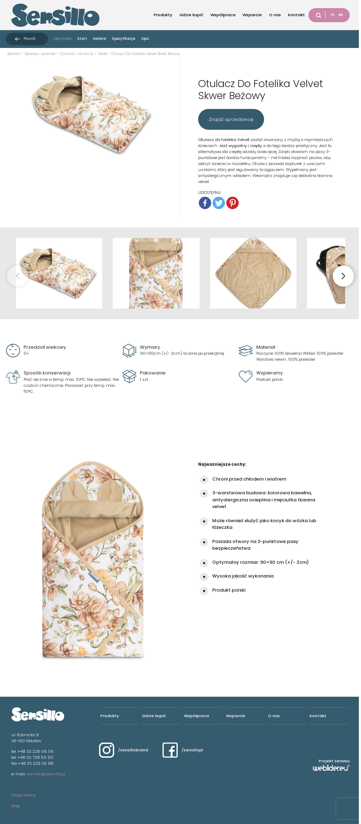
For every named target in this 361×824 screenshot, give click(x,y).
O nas (275, 15)
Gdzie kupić (191, 15)
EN (340, 15)
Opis (145, 38)
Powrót (30, 38)
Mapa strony (23, 795)
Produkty (163, 15)
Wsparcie (252, 15)
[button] (343, 276)
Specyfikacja (123, 38)
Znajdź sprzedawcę (231, 119)
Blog (15, 805)
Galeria (99, 38)
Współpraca (222, 15)
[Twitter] (219, 203)
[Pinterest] (232, 203)
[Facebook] (205, 203)
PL (333, 15)
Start (82, 38)
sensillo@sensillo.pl (45, 774)
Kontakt (296, 15)
